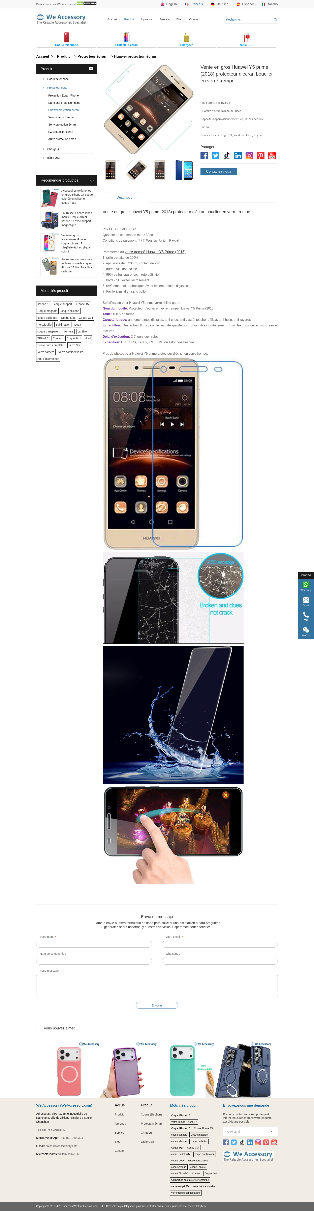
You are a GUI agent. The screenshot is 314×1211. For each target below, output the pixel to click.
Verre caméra (45, 352)
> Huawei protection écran (133, 56)
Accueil (112, 19)
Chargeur (53, 149)
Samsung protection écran (64, 102)
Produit (129, 19)
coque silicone (70, 311)
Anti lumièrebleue (48, 358)
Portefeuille (44, 324)
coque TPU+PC (179, 1173)
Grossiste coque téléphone (120, 1206)
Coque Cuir (86, 317)
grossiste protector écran (149, 1206)
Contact (194, 19)
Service (164, 19)
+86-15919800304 (71, 1137)
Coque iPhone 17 (180, 1115)
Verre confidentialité (70, 352)
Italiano (270, 4)
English (169, 4)
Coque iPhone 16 (180, 1128)
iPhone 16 (43, 304)
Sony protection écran (62, 124)
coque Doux (177, 1160)
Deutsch (219, 4)
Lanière (82, 331)
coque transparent (48, 331)
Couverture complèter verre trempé (190, 1180)
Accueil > (45, 56)
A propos (147, 19)
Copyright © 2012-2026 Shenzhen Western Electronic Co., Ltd (69, 1206)
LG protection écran (60, 131)
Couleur (58, 338)
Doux (77, 324)
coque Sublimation (205, 1154)
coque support (63, 304)
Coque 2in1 (74, 338)
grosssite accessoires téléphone (189, 1206)
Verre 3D (74, 345)
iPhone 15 (82, 304)
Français (194, 4)
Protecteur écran (57, 87)
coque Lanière (198, 1167)
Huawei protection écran (63, 110)
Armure (68, 331)
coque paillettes (47, 317)
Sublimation (63, 324)
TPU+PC (43, 338)
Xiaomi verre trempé (61, 117)
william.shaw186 (68, 1154)
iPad (88, 338)
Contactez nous (218, 171)
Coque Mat (68, 317)
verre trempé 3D (180, 1186)
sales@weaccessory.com (61, 1146)
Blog (179, 19)
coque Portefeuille (181, 1154)
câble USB (54, 157)
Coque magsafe (47, 311)
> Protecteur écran (89, 56)
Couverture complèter (51, 345)
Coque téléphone (58, 79)
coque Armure (178, 1167)
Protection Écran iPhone (63, 95)
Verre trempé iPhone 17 (184, 1122)
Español (245, 4)
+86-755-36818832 (54, 1129)
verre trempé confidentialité (185, 1192)
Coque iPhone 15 (203, 1128)
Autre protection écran (62, 139)
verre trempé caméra (204, 1186)
